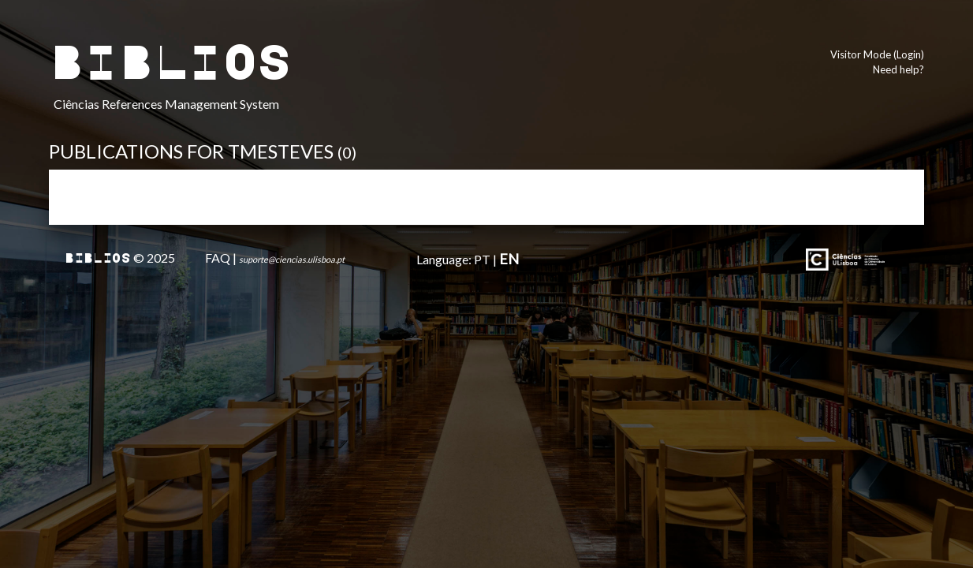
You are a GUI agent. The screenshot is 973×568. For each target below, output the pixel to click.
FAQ (217, 257)
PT (482, 259)
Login (909, 54)
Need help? (898, 69)
